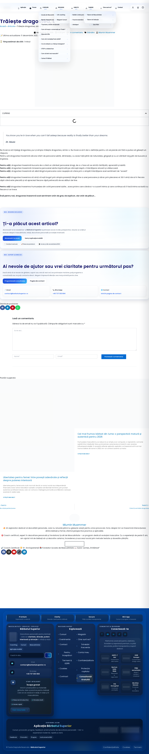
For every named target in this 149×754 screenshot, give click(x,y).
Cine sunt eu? (84, 639)
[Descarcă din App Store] (130, 730)
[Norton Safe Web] (109, 672)
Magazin (82, 634)
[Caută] (48, 655)
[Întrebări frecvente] (143, 7)
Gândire (90, 32)
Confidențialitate (85, 660)
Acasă (3, 26)
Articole (11, 26)
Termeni (137, 747)
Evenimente (65, 639)
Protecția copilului (85, 670)
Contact (63, 644)
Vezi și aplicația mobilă (34, 238)
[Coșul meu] (138, 7)
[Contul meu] (133, 7)
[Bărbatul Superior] (30, 637)
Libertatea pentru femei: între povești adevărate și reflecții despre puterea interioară (35, 479)
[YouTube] (107, 634)
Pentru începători (67, 654)
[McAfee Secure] (130, 687)
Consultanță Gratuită (85, 678)
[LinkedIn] (113, 634)
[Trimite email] (30, 663)
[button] (146, 113)
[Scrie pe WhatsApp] (30, 672)
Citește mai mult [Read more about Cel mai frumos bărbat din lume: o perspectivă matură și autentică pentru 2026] (84, 454)
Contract (64, 676)
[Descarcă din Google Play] (109, 730)
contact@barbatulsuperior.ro (16, 294)
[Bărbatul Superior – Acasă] (7, 7)
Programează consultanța (15, 281)
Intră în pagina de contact (111, 294)
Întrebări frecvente (85, 646)
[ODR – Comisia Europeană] (130, 658)
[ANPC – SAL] (109, 658)
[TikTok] (119, 634)
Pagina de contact (37, 281)
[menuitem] (22, 7)
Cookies (63, 668)
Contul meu (83, 652)
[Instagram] (125, 634)
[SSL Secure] (109, 687)
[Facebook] (102, 634)
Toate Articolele (74, 544)
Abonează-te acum (12, 238)
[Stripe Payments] (130, 672)
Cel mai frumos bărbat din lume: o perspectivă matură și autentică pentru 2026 (109, 435)
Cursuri (63, 634)
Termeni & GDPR (67, 662)
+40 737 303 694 (59, 294)
